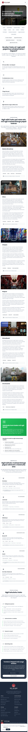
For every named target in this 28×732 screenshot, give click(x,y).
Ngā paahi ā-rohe (4, 699)
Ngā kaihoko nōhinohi (10, 40)
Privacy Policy (22, 726)
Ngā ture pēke (16, 701)
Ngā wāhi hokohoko (18, 37)
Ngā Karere (16, 712)
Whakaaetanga (3, 702)
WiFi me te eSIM (3, 708)
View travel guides (13, 675)
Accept (8, 729)
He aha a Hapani (8, 37)
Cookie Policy (5, 727)
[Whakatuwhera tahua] (25, 2)
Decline (3, 729)
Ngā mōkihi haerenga (4, 715)
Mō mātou (16, 708)
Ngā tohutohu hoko (13, 42)
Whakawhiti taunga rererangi (5, 712)
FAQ (15, 715)
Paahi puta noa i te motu (5, 697)
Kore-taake (19, 40)
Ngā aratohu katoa (17, 697)
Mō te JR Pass (3, 704)
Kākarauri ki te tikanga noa (5, 701)
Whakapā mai (16, 710)
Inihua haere (3, 710)
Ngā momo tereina (17, 699)
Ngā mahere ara (17, 702)
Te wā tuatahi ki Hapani (18, 704)
